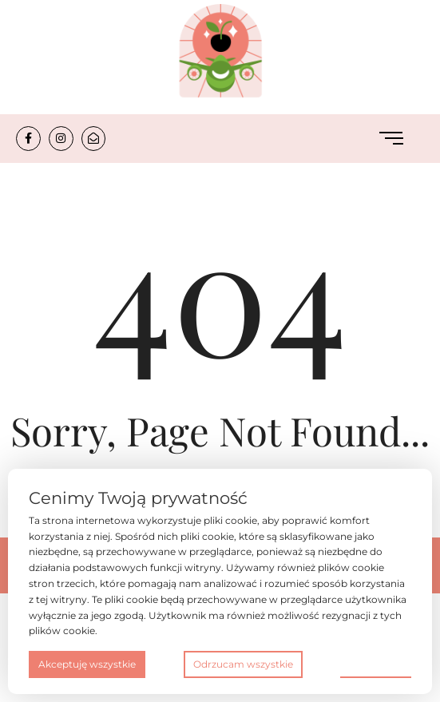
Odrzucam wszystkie (243, 664)
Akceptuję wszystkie (87, 664)
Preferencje (375, 663)
